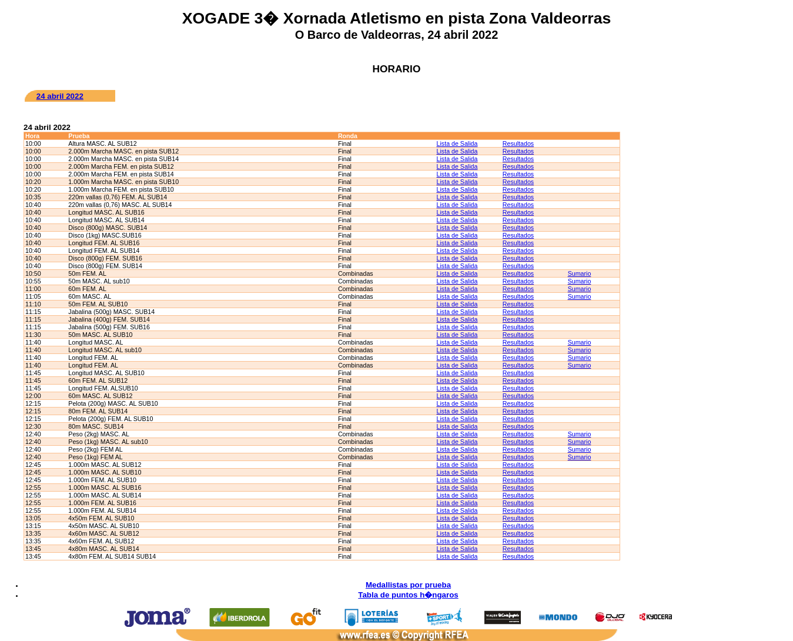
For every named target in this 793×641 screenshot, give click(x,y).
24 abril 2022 (59, 96)
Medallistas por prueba (408, 584)
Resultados (518, 143)
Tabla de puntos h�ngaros (408, 594)
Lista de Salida (457, 143)
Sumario (579, 273)
